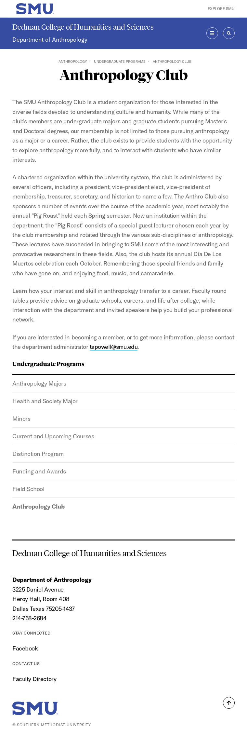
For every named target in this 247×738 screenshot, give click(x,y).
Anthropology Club (38, 506)
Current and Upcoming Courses (53, 436)
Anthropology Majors (39, 383)
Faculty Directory (34, 679)
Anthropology (72, 61)
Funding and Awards (39, 471)
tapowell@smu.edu (114, 346)
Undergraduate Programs (120, 61)
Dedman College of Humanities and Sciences (83, 27)
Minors (21, 418)
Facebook (25, 648)
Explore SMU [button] (221, 8)
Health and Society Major (45, 401)
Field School (28, 489)
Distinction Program (37, 454)
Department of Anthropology (49, 39)
